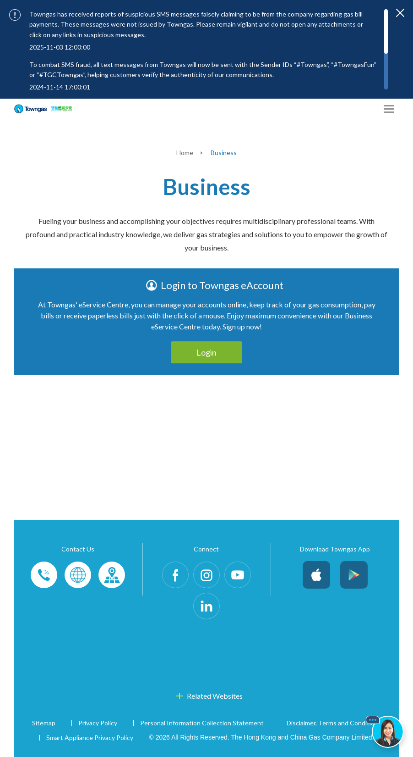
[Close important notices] (400, 13)
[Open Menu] (389, 109)
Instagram (206, 575)
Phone (44, 575)
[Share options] (372, 109)
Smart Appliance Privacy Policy (89, 737)
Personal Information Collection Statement (202, 723)
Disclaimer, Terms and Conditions (334, 723)
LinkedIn (206, 606)
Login (206, 352)
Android (354, 575)
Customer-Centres (111, 575)
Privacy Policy (97, 723)
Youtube (237, 575)
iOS (316, 575)
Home (185, 152)
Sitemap (43, 723)
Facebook (175, 575)
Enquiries (78, 575)
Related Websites (215, 695)
